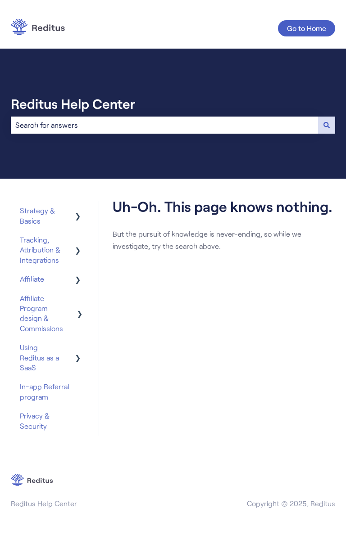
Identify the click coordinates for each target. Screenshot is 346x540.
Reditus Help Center (73, 103)
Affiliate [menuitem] (32, 278)
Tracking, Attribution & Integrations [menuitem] (40, 249)
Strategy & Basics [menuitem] (37, 215)
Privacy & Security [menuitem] (35, 420)
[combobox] (164, 125)
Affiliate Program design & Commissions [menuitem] (41, 313)
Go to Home (306, 28)
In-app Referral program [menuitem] (44, 391)
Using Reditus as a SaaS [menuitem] (39, 357)
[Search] (326, 125)
